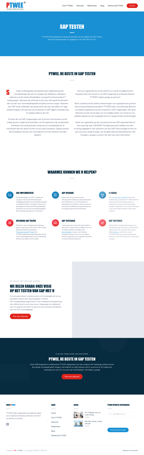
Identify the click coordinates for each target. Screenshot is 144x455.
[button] (80, 5)
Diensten (80, 6)
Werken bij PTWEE (115, 6)
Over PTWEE (67, 6)
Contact (132, 6)
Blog (102, 6)
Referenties (92, 6)
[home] (16, 5)
